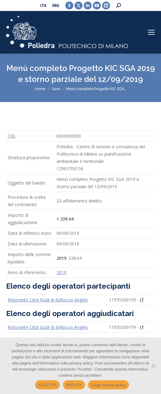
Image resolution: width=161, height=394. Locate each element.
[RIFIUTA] (153, 366)
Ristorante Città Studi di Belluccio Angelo (48, 300)
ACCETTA (47, 385)
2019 (61, 272)
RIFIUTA (74, 385)
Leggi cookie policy (108, 385)
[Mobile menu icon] (151, 32)
